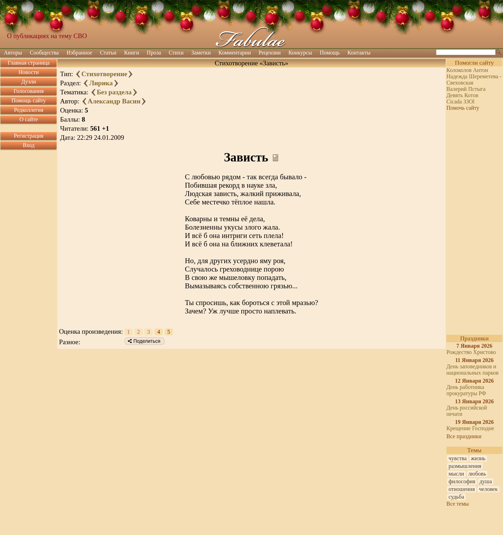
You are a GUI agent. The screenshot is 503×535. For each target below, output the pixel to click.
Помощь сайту (29, 100)
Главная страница (29, 63)
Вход (29, 145)
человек (488, 489)
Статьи (108, 53)
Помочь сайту (462, 108)
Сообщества (44, 53)
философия (462, 481)
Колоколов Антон (467, 70)
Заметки (201, 53)
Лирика (100, 83)
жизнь (478, 458)
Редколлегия (28, 110)
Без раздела (114, 92)
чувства (458, 458)
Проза (154, 53)
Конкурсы (300, 53)
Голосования (29, 91)
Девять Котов (462, 95)
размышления (465, 466)
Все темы (457, 504)
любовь (477, 474)
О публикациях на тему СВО (47, 35)
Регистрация (29, 136)
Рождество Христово (471, 352)
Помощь (330, 53)
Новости (29, 72)
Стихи (176, 53)
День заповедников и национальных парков (472, 369)
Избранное (79, 53)
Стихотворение (104, 74)
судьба (456, 497)
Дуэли (28, 82)
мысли (456, 474)
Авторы (13, 53)
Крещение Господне (470, 428)
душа (486, 481)
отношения (462, 489)
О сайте (29, 119)
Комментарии (234, 53)
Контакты (359, 53)
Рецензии (269, 53)
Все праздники (463, 436)
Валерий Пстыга (466, 89)
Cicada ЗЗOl (460, 101)
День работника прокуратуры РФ (466, 390)
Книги (131, 53)
